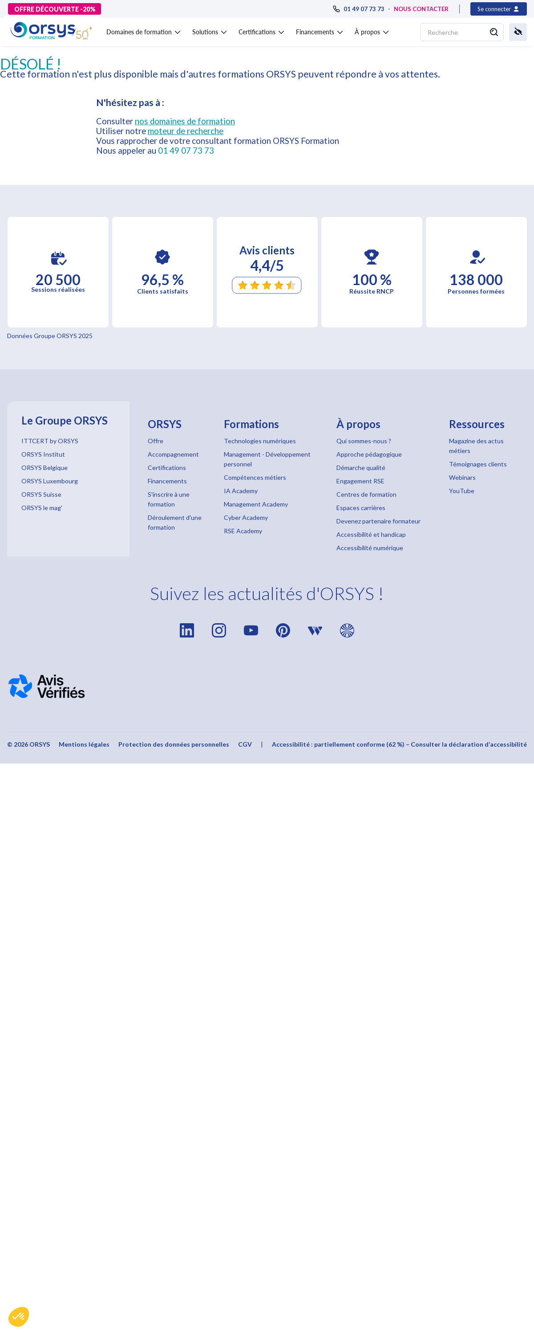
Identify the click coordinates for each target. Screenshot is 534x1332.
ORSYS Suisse (41, 494)
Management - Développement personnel (267, 459)
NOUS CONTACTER (421, 8)
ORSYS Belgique (44, 467)
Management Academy (256, 504)
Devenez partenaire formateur (378, 521)
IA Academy (241, 490)
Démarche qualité (360, 467)
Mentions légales (84, 744)
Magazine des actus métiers (476, 445)
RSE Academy (243, 531)
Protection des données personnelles (173, 744)
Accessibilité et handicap (371, 534)
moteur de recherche (185, 131)
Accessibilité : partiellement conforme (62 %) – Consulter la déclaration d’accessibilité (399, 744)
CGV (245, 744)
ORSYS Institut (43, 454)
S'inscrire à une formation (169, 499)
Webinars (462, 477)
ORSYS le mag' (41, 507)
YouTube (461, 490)
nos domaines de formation (185, 121)
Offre (155, 441)
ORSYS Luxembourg (49, 481)
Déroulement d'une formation (175, 522)
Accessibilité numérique (369, 548)
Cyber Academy (246, 517)
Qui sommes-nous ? (363, 441)
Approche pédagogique (369, 454)
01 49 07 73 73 (186, 150)
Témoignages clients (478, 464)
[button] (18, 1317)
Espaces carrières (360, 507)
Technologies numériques (260, 441)
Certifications (167, 467)
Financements (167, 481)
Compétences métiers (255, 477)
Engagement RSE (360, 481)
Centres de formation (366, 494)
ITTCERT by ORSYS (49, 441)
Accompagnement (173, 454)
